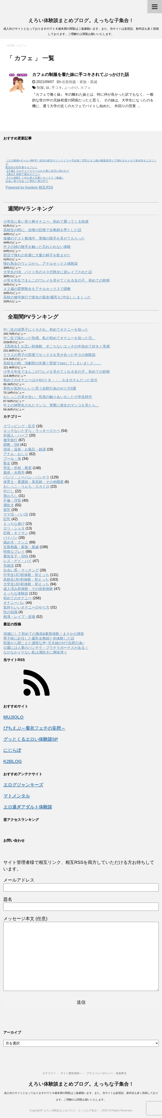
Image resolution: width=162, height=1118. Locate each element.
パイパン (10, 538)
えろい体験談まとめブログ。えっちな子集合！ (81, 20)
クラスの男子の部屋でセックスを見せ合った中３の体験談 (49, 355)
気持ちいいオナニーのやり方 (26, 607)
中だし (8, 491)
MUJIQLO (13, 717)
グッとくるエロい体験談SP (30, 739)
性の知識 (10, 612)
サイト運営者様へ (71, 1073)
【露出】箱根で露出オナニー (23, 174)
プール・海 (12, 458)
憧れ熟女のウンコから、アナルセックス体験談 (40, 263)
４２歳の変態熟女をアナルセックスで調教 (37, 289)
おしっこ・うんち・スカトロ (26, 486)
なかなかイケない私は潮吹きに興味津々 (35, 652)
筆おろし (10, 496)
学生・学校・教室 (17, 468)
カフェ (85, 87)
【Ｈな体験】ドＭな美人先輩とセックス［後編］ (35, 177)
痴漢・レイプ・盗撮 (19, 617)
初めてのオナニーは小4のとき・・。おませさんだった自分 (50, 380)
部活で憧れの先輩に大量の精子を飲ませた (37, 255)
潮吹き (8, 505)
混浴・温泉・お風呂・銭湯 (24, 449)
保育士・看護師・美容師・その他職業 (33, 482)
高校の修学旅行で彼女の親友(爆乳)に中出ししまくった (47, 297)
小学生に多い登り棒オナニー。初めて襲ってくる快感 (45, 221)
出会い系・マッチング (21, 570)
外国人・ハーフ (15, 435)
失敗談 (8, 565)
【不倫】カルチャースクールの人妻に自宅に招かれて (37, 170)
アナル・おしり (15, 454)
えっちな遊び (14, 524)
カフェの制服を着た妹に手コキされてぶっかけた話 (80, 74)
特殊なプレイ (14, 551)
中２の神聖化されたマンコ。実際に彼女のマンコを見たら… (51, 405)
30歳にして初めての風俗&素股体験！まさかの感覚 (43, 634)
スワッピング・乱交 (19, 426)
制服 (40, 87)
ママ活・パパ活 (15, 514)
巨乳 (6, 519)
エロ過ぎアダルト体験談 (27, 807)
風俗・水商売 (14, 472)
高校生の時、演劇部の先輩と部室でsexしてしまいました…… (52, 363)
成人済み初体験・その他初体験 (28, 589)
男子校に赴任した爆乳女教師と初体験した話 (38, 638)
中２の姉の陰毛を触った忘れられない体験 (37, 247)
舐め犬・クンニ (15, 542)
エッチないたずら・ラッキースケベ (31, 431)
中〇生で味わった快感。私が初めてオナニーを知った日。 (49, 338)
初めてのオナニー (17, 598)
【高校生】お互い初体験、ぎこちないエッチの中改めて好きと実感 (56, 346)
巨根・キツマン (15, 533)
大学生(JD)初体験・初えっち (26, 584)
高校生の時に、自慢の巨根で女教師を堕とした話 (42, 230)
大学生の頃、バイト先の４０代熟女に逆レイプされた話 (47, 272)
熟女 (6, 463)
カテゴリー (49, 1073)
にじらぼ (12, 750)
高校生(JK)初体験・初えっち (26, 579)
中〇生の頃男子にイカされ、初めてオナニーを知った (45, 329)
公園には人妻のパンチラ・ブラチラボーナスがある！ (45, 648)
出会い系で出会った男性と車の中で (27, 181)
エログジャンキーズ (23, 784)
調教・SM (11, 445)
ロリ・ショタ (14, 528)
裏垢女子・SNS (15, 556)
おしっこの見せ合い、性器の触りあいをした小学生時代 (47, 397)
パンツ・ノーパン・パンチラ (26, 477)
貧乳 (6, 510)
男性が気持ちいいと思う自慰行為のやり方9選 (39, 388)
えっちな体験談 (15, 593)
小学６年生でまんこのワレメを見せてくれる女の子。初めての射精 (56, 280)
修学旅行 (10, 440)
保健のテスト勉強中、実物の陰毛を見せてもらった (44, 238)
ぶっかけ (71, 87)
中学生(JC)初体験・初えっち (26, 575)
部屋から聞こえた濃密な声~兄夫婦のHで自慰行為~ (43, 643)
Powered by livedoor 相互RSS (29, 187)
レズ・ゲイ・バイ (17, 561)
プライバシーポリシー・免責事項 (106, 1073)
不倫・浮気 (12, 500)
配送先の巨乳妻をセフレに (21, 167)
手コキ (56, 87)
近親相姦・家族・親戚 (79, 82)
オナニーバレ (14, 603)
